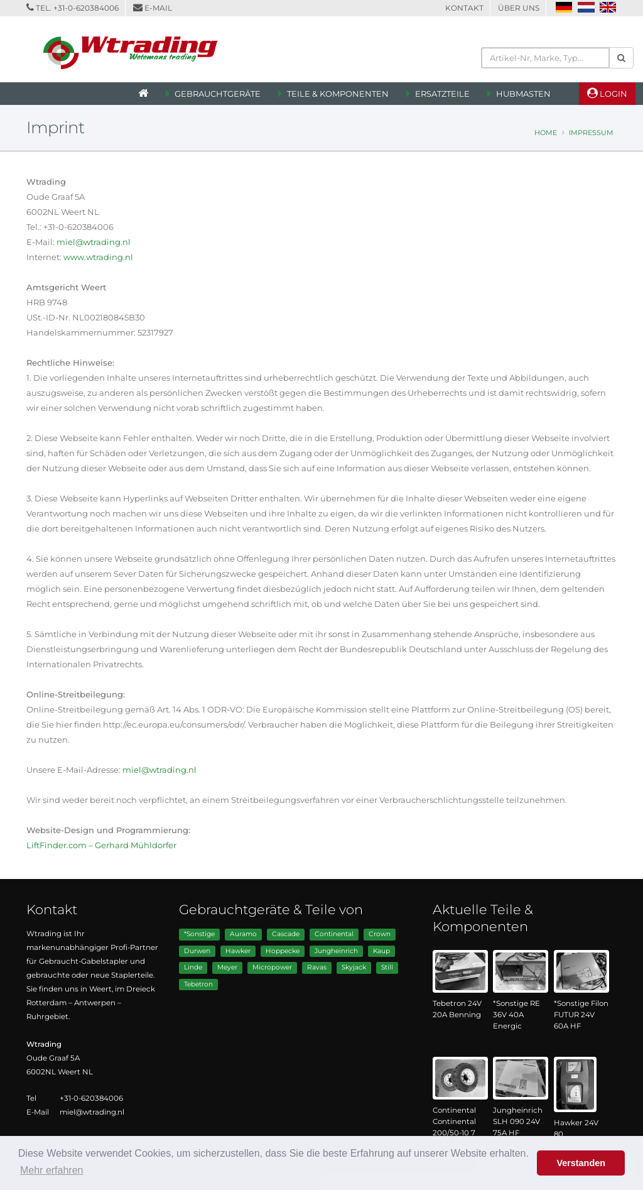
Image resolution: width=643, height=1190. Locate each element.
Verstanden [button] (580, 1163)
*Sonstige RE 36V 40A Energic (516, 1014)
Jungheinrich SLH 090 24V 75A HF (518, 1121)
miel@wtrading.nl (94, 242)
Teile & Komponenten (338, 94)
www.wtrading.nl (98, 257)
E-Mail (158, 8)
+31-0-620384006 (86, 8)
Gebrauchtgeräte (218, 94)
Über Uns (518, 8)
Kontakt (464, 8)
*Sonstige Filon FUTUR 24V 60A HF (581, 1014)
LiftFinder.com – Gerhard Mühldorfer (101, 845)
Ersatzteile (442, 94)
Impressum (591, 132)
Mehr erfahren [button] (52, 1170)
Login (607, 93)
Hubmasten (523, 94)
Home (545, 132)
